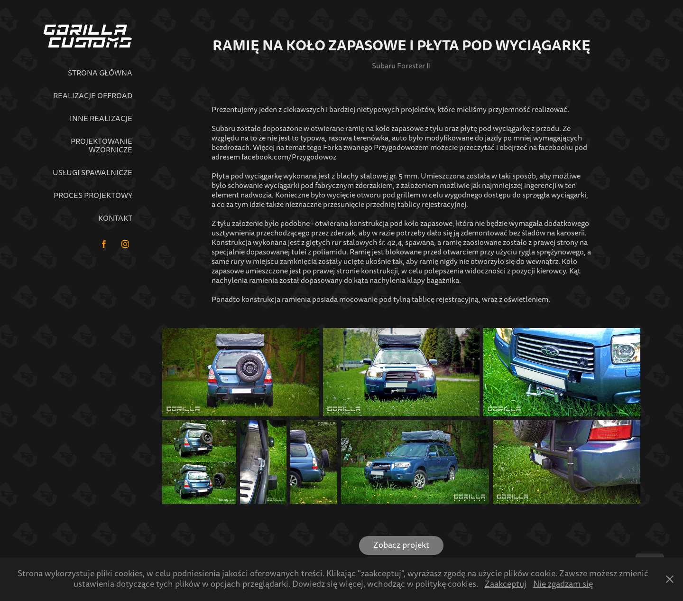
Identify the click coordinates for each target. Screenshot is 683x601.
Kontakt (115, 218)
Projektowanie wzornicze (101, 145)
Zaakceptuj (505, 584)
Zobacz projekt (401, 545)
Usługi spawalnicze (92, 173)
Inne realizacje (101, 118)
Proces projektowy (93, 195)
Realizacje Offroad (92, 96)
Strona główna (100, 73)
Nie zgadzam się (563, 584)
